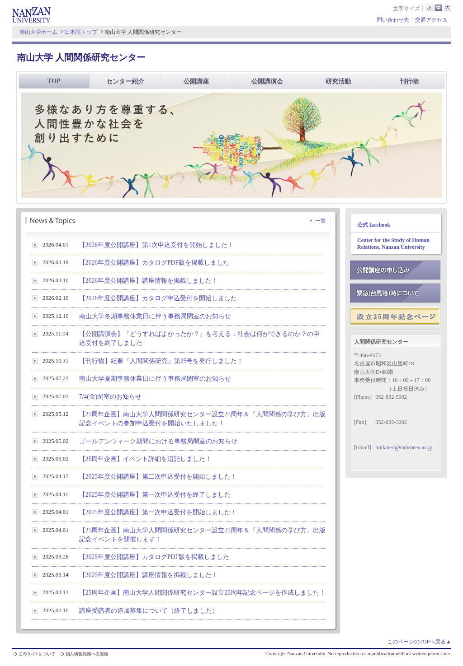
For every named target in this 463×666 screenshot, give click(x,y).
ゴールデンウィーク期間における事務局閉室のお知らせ (158, 441)
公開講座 (196, 81)
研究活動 (338, 81)
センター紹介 (125, 81)
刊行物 (409, 81)
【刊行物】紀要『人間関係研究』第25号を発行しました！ (161, 361)
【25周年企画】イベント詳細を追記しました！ (145, 459)
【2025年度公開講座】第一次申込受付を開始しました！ (158, 512)
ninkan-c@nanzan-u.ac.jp (403, 447)
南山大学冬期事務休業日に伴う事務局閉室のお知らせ (155, 316)
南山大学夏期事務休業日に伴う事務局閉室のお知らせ (155, 378)
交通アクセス (431, 20)
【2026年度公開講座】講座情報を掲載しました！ (148, 280)
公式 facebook (373, 225)
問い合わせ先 (393, 20)
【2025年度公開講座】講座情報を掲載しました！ (148, 575)
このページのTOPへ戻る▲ (419, 641)
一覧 (320, 221)
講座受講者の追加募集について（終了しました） (148, 610)
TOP (54, 81)
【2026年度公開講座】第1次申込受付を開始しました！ (156, 245)
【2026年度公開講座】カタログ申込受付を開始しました (158, 298)
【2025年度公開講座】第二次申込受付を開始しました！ (158, 476)
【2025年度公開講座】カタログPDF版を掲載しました (154, 557)
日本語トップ (81, 32)
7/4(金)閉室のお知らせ (110, 396)
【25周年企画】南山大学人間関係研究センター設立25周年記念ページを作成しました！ (202, 592)
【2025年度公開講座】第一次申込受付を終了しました (155, 494)
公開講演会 (267, 81)
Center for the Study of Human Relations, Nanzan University (393, 244)
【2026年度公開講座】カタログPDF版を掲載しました (154, 262)
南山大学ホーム (38, 32)
